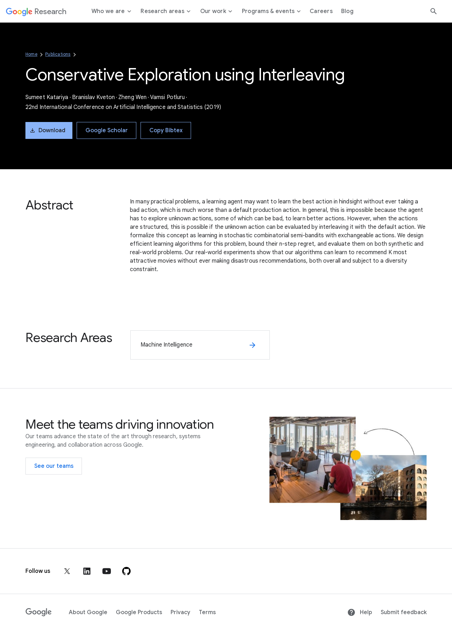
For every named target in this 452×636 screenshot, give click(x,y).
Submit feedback (404, 612)
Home (31, 54)
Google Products (139, 612)
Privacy (180, 612)
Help (359, 612)
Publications (57, 54)
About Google (88, 612)
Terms (207, 612)
